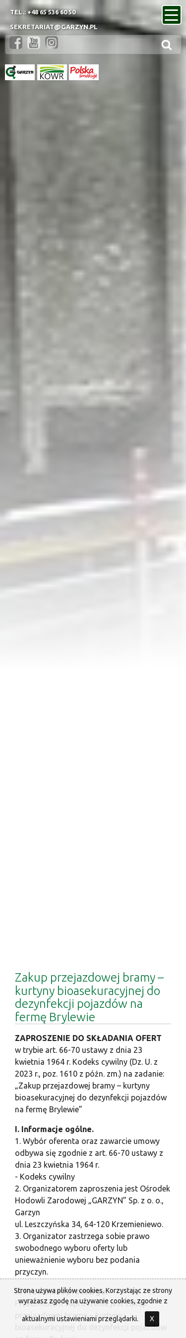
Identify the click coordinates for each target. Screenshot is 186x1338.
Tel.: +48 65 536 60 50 (42, 11)
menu (173, 11)
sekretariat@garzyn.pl (54, 26)
